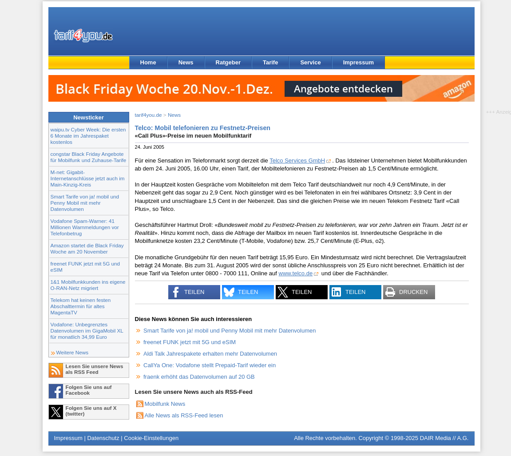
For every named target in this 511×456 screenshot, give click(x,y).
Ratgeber (228, 62)
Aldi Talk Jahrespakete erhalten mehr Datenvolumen (210, 353)
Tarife (270, 62)
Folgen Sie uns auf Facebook (89, 390)
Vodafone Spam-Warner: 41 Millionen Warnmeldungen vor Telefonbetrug (85, 227)
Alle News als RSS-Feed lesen (184, 415)
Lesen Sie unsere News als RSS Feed (94, 369)
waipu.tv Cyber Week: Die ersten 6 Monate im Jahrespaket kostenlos (88, 136)
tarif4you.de (148, 115)
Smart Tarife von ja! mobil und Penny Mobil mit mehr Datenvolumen (85, 203)
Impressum (358, 62)
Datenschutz (103, 438)
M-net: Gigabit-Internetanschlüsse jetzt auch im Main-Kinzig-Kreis (88, 178)
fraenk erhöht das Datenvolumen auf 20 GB (199, 376)
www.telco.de (296, 273)
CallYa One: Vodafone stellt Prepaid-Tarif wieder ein (209, 365)
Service (310, 62)
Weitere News (72, 352)
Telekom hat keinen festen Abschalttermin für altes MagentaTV (81, 306)
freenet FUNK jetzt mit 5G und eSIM (189, 342)
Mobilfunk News (165, 403)
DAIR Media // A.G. (444, 438)
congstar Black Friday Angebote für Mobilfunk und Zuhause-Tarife (89, 157)
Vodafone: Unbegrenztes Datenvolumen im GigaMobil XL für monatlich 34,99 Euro (87, 330)
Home (148, 62)
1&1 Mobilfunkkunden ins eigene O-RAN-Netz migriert (88, 285)
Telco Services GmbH (297, 160)
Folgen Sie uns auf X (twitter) (91, 410)
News (186, 62)
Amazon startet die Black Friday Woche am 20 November (87, 248)
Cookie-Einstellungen (151, 438)
